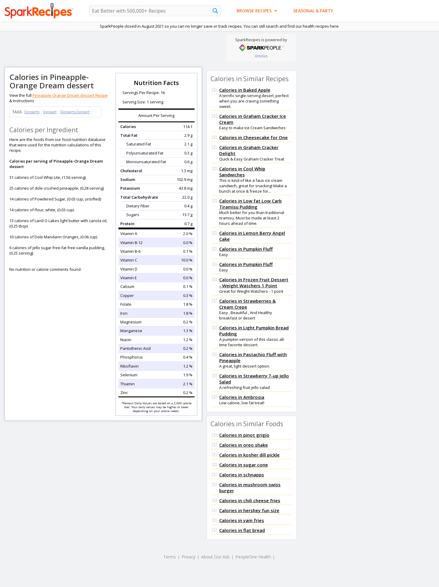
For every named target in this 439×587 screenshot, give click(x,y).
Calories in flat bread (242, 530)
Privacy (188, 557)
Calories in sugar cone (243, 465)
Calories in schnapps (241, 475)
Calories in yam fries (241, 520)
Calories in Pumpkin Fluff (246, 249)
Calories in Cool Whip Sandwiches (242, 172)
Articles (261, 56)
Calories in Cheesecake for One (253, 137)
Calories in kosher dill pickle (249, 455)
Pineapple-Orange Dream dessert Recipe (70, 95)
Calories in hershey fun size (249, 510)
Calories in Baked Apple (244, 90)
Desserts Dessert (75, 112)
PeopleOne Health (253, 557)
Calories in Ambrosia (241, 397)
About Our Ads (215, 557)
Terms (169, 557)
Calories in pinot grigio (244, 435)
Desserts (31, 112)
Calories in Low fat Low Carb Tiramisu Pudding (250, 204)
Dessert (50, 112)
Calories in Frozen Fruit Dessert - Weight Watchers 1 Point (253, 283)
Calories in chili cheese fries (249, 500)
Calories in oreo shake (243, 445)
